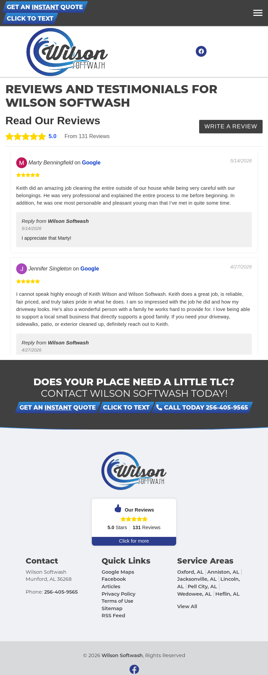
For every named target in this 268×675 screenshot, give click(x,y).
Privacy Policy (118, 594)
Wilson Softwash (122, 655)
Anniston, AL (223, 572)
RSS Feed (113, 616)
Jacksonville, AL (197, 579)
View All (187, 606)
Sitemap (112, 608)
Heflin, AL (227, 594)
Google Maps (118, 572)
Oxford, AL (190, 572)
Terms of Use (117, 601)
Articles (111, 586)
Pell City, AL (202, 586)
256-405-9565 (61, 592)
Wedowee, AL (194, 594)
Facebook (114, 579)
